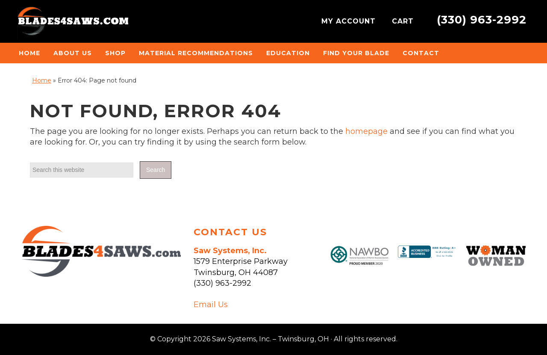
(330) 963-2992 (481, 19)
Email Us (211, 304)
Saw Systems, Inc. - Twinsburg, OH (72, 23)
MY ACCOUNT (349, 21)
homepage (366, 131)
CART (404, 21)
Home (41, 80)
